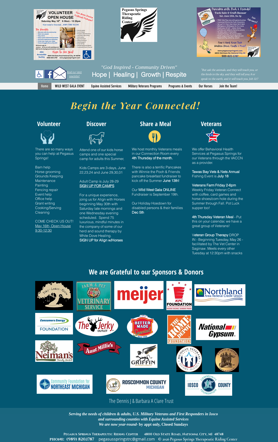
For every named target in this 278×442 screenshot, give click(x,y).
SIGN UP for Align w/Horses (101, 240)
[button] (106, 86)
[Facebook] (49, 74)
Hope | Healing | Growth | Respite (139, 74)
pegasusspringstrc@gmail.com (127, 439)
